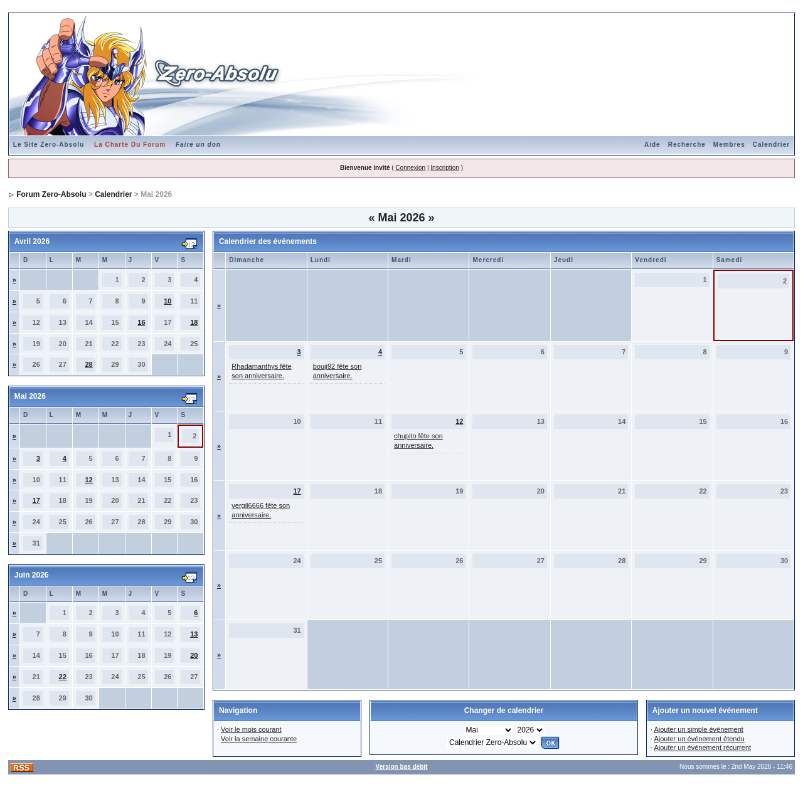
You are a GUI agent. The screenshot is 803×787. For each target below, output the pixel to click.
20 (194, 655)
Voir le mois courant (251, 729)
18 (194, 322)
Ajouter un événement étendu (699, 738)
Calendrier (771, 144)
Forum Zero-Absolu (51, 194)
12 (88, 479)
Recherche (687, 144)
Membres (729, 144)
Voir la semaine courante (259, 738)
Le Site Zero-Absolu (48, 144)
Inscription (444, 167)
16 (141, 322)
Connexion (410, 167)
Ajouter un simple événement (698, 729)
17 (36, 500)
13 (194, 634)
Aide (652, 144)
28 (88, 364)
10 (167, 301)
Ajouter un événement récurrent (702, 747)
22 (62, 676)
